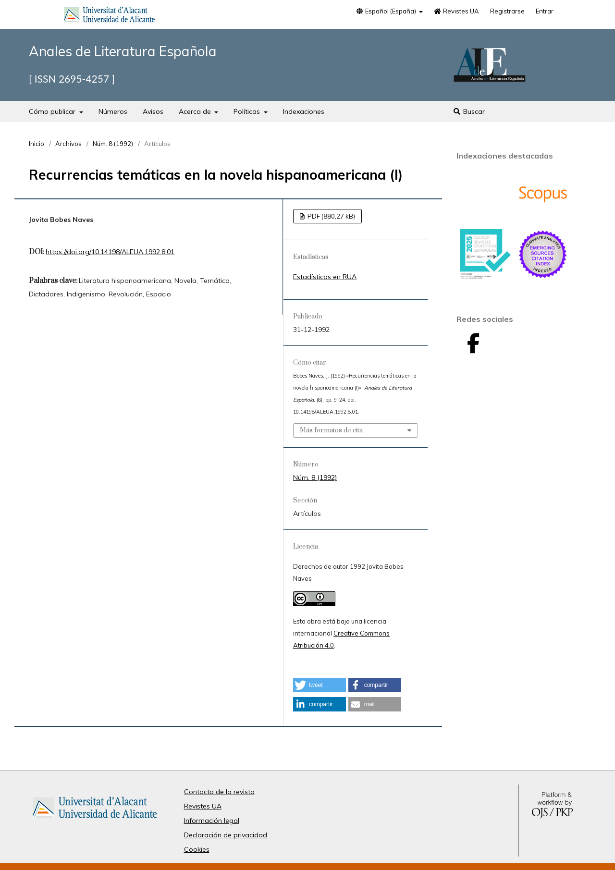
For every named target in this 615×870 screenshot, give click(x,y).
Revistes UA (456, 11)
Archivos (68, 143)
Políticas (248, 111)
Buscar (469, 111)
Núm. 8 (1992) (113, 143)
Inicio (36, 143)
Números (112, 111)
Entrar (545, 11)
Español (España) (386, 11)
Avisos (153, 111)
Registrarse (507, 11)
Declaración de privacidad (225, 835)
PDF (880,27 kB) (330, 216)
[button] (319, 685)
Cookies (196, 849)
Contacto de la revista (219, 791)
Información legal (211, 820)
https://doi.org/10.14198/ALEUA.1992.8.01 (110, 251)
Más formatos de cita (331, 430)
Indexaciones (303, 111)
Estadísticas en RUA (325, 276)
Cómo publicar (53, 111)
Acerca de (196, 111)
